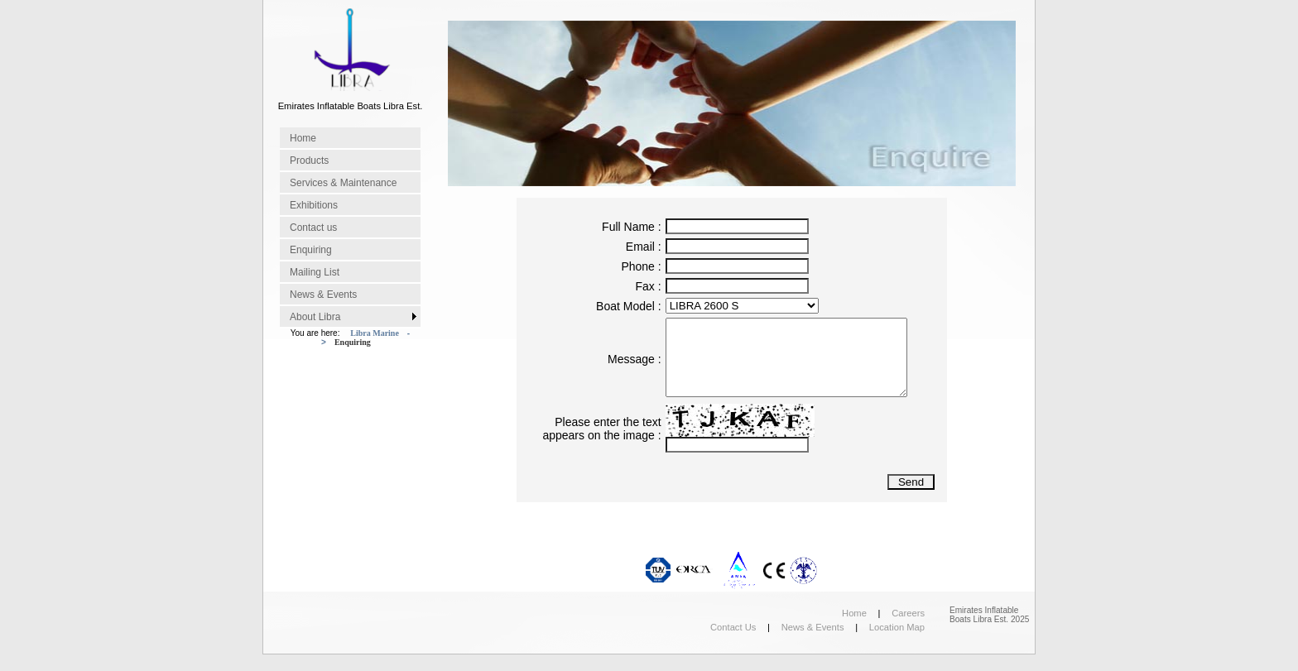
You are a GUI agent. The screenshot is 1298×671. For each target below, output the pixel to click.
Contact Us (733, 627)
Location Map (897, 627)
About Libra (315, 317)
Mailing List (314, 272)
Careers (908, 613)
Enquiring (311, 250)
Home (303, 138)
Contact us (313, 227)
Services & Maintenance (343, 183)
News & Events (323, 294)
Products (309, 160)
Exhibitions (314, 205)
